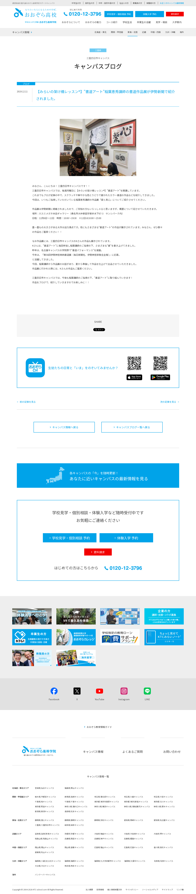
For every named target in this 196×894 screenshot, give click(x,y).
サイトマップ (167, 889)
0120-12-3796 (82, 14)
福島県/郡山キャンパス (74, 788)
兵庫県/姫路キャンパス (133, 838)
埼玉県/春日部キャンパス (104, 796)
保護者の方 (151, 3)
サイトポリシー (132, 889)
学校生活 (127, 22)
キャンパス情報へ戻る (65, 427)
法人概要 (89, 889)
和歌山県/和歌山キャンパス (46, 838)
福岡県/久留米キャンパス (134, 861)
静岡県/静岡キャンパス (74, 820)
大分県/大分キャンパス (44, 865)
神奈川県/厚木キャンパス (164, 806)
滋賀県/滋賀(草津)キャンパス (47, 833)
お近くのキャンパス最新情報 (172, 3)
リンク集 (180, 889)
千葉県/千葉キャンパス (74, 801)
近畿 (144, 32)
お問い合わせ (172, 751)
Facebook (54, 699)
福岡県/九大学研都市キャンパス (107, 861)
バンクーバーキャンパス (45, 874)
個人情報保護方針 (114, 889)
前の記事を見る (28, 401)
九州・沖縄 (170, 32)
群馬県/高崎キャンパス (74, 796)
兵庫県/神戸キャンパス (103, 838)
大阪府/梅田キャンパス (103, 833)
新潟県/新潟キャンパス (44, 811)
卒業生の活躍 (144, 22)
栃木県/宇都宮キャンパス (45, 796)
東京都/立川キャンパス (163, 801)
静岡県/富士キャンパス (44, 820)
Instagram (124, 699)
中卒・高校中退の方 (107, 3)
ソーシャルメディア (150, 889)
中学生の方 (76, 3)
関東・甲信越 (117, 32)
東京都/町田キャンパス (44, 806)
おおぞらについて (71, 22)
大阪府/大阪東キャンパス (134, 833)
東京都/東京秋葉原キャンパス (106, 801)
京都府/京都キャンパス (74, 833)
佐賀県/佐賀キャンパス (163, 861)
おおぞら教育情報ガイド (99, 727)
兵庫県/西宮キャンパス (74, 838)
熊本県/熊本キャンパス (74, 865)
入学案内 (176, 22)
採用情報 (100, 889)
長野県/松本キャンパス (74, 811)
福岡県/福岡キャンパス (74, 861)
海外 (182, 32)
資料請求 (175, 14)
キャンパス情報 (20, 32)
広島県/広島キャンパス (133, 847)
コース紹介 (112, 22)
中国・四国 (156, 32)
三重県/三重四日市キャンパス (47, 825)
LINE (147, 699)
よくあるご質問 (132, 751)
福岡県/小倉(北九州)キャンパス (48, 861)
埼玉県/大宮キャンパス (163, 796)
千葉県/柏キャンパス (43, 801)
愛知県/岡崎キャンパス (133, 820)
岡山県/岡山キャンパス (44, 847)
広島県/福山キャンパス (103, 847)
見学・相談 (161, 22)
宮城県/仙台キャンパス (44, 788)
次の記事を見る (168, 401)
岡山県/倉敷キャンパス (74, 847)
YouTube (99, 699)
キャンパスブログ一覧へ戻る (133, 427)
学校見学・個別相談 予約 (119, 14)
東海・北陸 (133, 32)
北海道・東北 (100, 32)
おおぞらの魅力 (93, 22)
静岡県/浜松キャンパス (103, 820)
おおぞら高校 (35, 15)
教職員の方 (137, 3)
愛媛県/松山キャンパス (44, 852)
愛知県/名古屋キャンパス (164, 820)
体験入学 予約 (149, 14)
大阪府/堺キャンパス (162, 833)
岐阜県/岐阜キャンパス (74, 825)
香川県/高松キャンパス (163, 847)
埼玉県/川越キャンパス (133, 796)
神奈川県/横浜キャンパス (104, 806)
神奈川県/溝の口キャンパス (76, 806)
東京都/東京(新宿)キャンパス (136, 801)
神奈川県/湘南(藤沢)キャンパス (137, 806)
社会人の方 (124, 3)
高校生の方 (89, 3)
